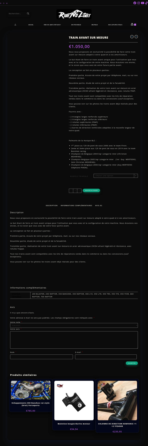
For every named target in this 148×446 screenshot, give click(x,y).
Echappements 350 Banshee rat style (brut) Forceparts (31, 404)
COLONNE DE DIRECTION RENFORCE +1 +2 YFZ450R (117, 425)
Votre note (16, 322)
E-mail (79, 352)
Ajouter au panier (91, 190)
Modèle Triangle (79, 176)
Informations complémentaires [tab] (76, 206)
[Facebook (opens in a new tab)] (135, 3)
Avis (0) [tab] (98, 206)
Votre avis (16, 329)
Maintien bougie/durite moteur (74, 424)
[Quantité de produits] (75, 191)
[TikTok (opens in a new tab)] (146, 3)
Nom (13, 352)
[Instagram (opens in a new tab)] (139, 3)
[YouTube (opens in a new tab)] (143, 3)
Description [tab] (52, 206)
